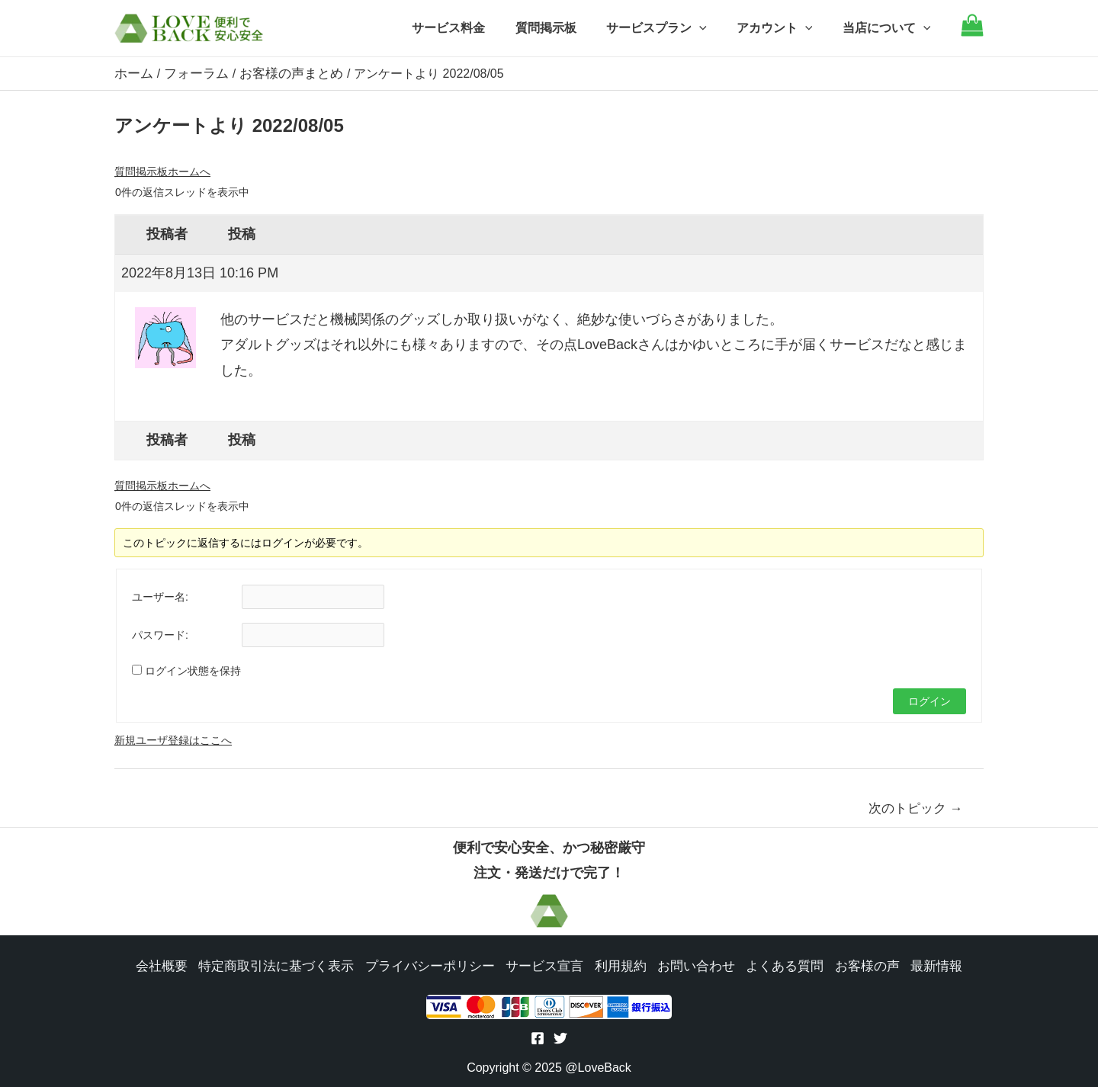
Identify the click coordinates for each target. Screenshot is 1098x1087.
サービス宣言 (543, 964)
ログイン (929, 700)
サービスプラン (670, 28)
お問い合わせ (689, 964)
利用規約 (616, 964)
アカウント (783, 28)
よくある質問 (774, 964)
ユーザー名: (160, 596)
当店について (889, 28)
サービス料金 (473, 27)
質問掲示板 (565, 27)
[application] (713, 28)
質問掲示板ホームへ (162, 171)
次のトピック (915, 807)
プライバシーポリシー (433, 964)
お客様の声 (854, 964)
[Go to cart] (972, 32)
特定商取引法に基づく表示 (287, 964)
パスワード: (160, 634)
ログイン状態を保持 (193, 670)
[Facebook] (537, 1039)
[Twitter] (560, 1039)
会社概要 (176, 964)
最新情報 (921, 964)
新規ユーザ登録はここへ (173, 739)
